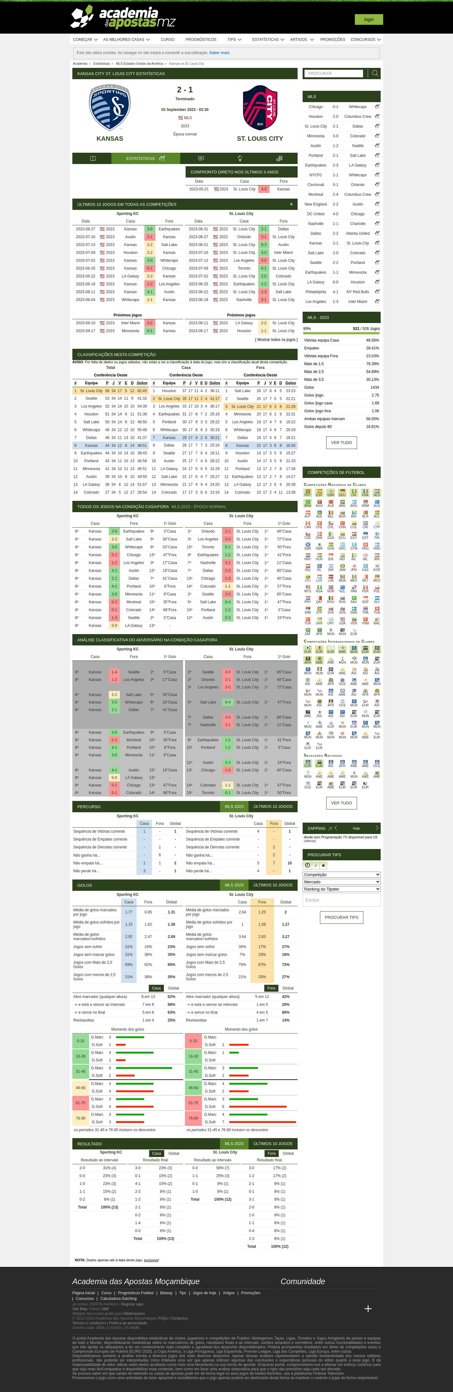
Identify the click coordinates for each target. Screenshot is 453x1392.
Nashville (244, 300)
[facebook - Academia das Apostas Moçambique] (297, 1296)
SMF (105, 1309)
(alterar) (310, 841)
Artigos (302, 39)
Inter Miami (130, 323)
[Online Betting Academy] (321, 1309)
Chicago (169, 268)
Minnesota (130, 331)
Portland (91, 461)
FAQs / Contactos (173, 1318)
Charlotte (358, 224)
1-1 (150, 300)
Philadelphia (315, 292)
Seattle (91, 398)
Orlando (244, 237)
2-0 (263, 276)
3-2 (150, 323)
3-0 (150, 229)
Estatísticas (268, 39)
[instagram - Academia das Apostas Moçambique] (309, 1296)
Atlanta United (358, 233)
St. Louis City (260, 138)
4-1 (150, 292)
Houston (130, 252)
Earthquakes (169, 229)
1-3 (263, 292)
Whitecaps (169, 260)
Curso (167, 39)
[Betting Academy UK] (356, 1309)
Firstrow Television (328, 1373)
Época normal (185, 134)
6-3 (263, 245)
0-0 (114, 625)
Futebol (243, 1338)
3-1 (263, 300)
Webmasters (134, 1314)
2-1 (150, 237)
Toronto (244, 268)
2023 (185, 126)
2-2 (150, 245)
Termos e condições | (90, 1323)
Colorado (283, 276)
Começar (85, 39)
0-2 (114, 602)
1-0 (227, 578)
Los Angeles (169, 284)
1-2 (150, 284)
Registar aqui (132, 1304)
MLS (185, 118)
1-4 (114, 618)
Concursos (366, 39)
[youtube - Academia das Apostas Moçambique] (286, 1296)
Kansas (110, 138)
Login (369, 19)
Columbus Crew (357, 116)
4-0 (264, 189)
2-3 (227, 618)
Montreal (133, 602)
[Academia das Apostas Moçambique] (286, 1309)
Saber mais (220, 53)
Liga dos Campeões (290, 1351)
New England (316, 204)
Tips (234, 39)
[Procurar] (373, 73)
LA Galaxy (130, 276)
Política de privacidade (128, 1323)
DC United (315, 214)
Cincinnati (315, 185)
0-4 (227, 602)
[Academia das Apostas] (297, 1309)
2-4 (335, 194)
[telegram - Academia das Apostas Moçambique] (321, 1296)
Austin (130, 237)
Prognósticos (201, 39)
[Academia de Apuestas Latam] (344, 1309)
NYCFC (315, 175)
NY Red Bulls (358, 292)
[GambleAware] (86, 1386)
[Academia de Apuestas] (332, 1309)
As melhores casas (126, 39)
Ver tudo (341, 442)
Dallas (283, 229)
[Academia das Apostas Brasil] (309, 1309)
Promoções (332, 39)
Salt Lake (169, 245)
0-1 (150, 268)
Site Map (79, 1309)
